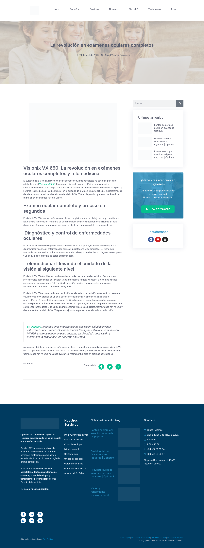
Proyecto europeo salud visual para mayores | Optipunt (102, 473)
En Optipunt (34, 327)
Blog (173, 9)
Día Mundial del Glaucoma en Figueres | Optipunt (102, 454)
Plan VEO (133, 9)
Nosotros (114, 9)
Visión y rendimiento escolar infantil (100, 492)
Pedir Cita (74, 9)
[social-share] (101, 367)
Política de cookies (175, 537)
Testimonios (154, 9)
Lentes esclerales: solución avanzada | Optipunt (102, 433)
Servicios (94, 9)
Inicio (56, 9)
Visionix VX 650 (47, 184)
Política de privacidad (140, 537)
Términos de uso (158, 537)
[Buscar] (179, 103)
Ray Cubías (48, 539)
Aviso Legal (125, 537)
